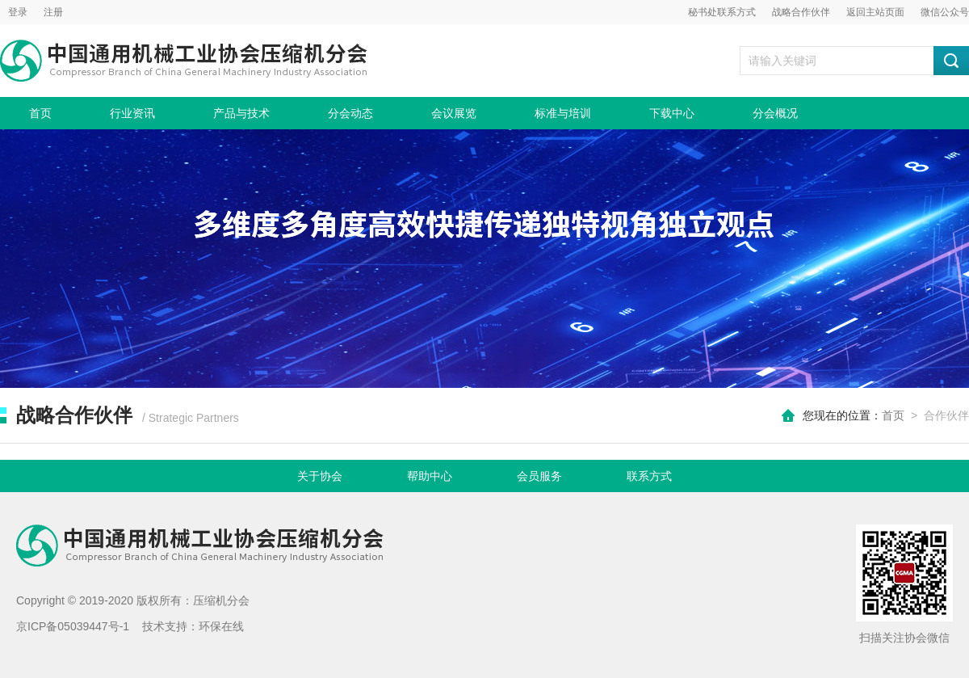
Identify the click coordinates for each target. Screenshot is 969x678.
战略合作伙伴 (801, 12)
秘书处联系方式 (722, 12)
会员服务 (539, 476)
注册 (53, 12)
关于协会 (319, 476)
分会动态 (350, 113)
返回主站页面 (875, 12)
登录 (17, 12)
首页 (40, 113)
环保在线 (221, 626)
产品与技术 (241, 113)
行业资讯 (132, 113)
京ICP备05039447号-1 (72, 626)
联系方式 (649, 476)
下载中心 (671, 113)
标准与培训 (563, 113)
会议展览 (453, 113)
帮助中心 (429, 476)
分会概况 (775, 113)
